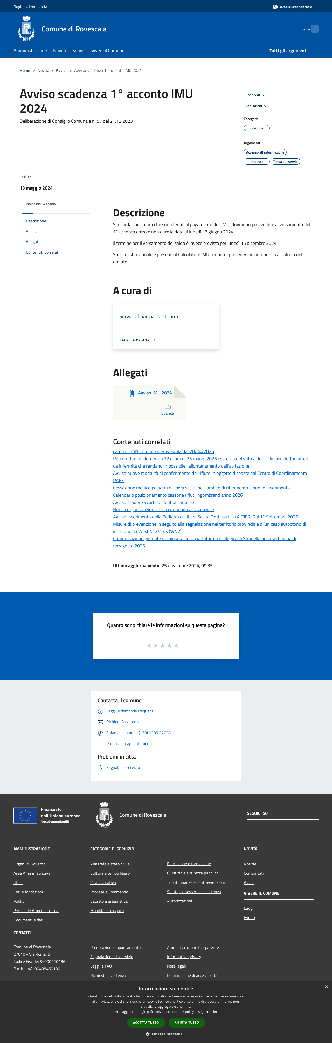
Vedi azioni (257, 106)
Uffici (18, 882)
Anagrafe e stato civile (110, 864)
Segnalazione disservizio (111, 957)
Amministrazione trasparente (193, 947)
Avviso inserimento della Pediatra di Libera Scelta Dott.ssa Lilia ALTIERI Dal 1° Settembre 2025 (205, 516)
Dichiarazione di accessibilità (192, 975)
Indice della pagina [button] (41, 204)
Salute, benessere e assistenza (194, 891)
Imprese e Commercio (109, 892)
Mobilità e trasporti (107, 910)
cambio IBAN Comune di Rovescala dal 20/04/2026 (163, 451)
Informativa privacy (184, 957)
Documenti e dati (28, 920)
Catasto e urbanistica (109, 901)
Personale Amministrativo (36, 910)
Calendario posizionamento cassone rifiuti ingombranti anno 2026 (178, 494)
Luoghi (250, 908)
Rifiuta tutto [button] (187, 1022)
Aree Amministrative (31, 873)
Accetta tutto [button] (146, 1022)
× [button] (326, 987)
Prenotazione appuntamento (115, 947)
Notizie (250, 864)
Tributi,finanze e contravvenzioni (196, 882)
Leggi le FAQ (101, 966)
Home (25, 70)
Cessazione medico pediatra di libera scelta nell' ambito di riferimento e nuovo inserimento (201, 487)
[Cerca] (312, 29)
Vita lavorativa (103, 882)
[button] (166, 1034)
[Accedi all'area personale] (292, 7)
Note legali (176, 966)
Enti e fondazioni (28, 892)
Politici (19, 901)
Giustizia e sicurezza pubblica (192, 873)
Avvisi (61, 70)
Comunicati (254, 873)
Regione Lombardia (30, 7)
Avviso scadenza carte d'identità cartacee (153, 502)
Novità (43, 70)
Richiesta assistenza (108, 975)
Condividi (256, 95)
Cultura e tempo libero (110, 873)
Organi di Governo (29, 864)
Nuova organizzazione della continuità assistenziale (163, 509)
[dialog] (166, 1012)
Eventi (249, 917)
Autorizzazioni (179, 901)
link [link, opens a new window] (216, 1012)
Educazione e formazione (189, 863)
